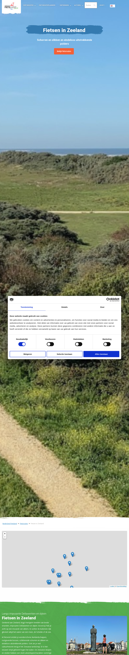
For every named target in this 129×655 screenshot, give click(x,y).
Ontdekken (64, 5)
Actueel (77, 5)
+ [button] (5, 533)
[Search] (91, 5)
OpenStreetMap (121, 586)
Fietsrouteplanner (47, 5)
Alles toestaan (101, 354)
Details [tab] (64, 307)
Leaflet (112, 586)
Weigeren (27, 354)
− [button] (5, 537)
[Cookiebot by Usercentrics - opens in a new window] (108, 299)
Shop (102, 5)
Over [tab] (102, 307)
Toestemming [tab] (27, 307)
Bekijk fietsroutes (64, 51)
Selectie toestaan (64, 354)
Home (11, 6)
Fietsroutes (28, 5)
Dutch (113, 6)
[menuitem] (11, 6)
